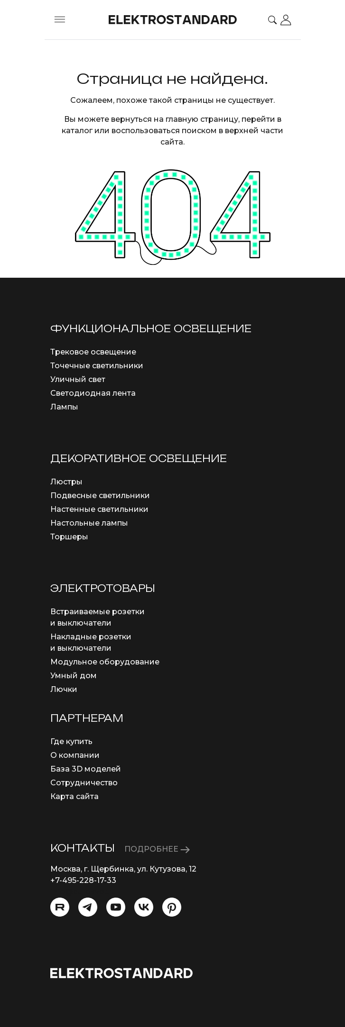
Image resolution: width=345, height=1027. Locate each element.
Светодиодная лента (93, 393)
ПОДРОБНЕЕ (157, 849)
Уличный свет (77, 379)
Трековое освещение (93, 351)
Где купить (71, 741)
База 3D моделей (85, 768)
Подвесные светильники (100, 495)
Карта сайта (74, 796)
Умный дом (73, 675)
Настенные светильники (99, 509)
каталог (77, 130)
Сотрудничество (84, 782)
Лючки (63, 689)
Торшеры (69, 536)
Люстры (66, 481)
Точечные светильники (96, 365)
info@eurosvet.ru (83, 891)
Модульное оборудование (104, 661)
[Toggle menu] (59, 19)
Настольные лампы (89, 522)
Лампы (64, 406)
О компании (75, 755)
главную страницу (202, 119)
